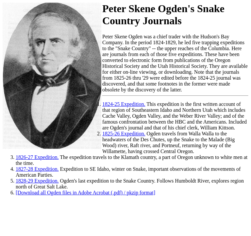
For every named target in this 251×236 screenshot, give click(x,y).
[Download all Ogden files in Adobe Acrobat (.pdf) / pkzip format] (85, 192)
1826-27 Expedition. (37, 157)
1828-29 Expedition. (37, 181)
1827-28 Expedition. (37, 169)
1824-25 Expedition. (123, 104)
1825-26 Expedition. (123, 133)
